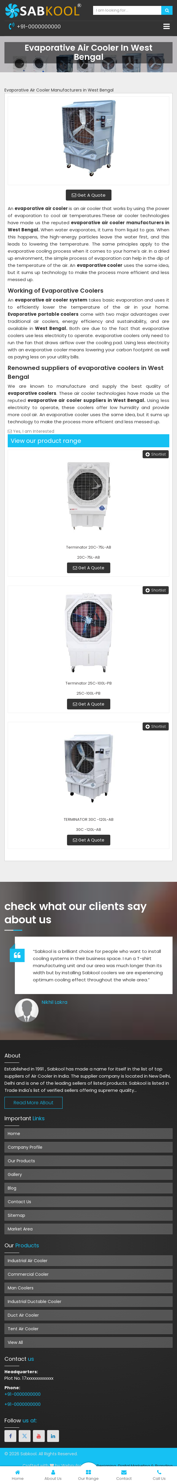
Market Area (20, 1229)
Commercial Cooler (28, 1274)
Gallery (15, 1174)
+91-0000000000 (35, 25)
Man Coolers (21, 1288)
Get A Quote (89, 195)
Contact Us (19, 1202)
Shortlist (156, 454)
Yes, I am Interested (31, 431)
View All (15, 1342)
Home (14, 1134)
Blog (12, 1188)
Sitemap (16, 1215)
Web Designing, (102, 1466)
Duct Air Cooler (23, 1315)
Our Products (21, 1161)
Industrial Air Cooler (27, 1261)
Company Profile (25, 1147)
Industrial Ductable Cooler (34, 1301)
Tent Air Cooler (23, 1329)
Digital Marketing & (136, 1466)
